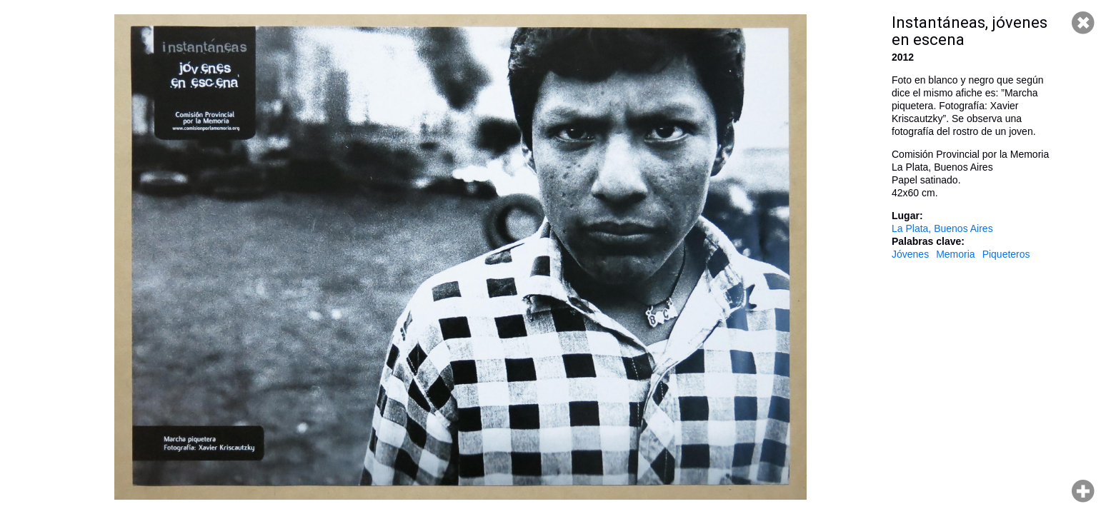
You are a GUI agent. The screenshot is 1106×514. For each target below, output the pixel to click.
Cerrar (1083, 23)
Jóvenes (910, 254)
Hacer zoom (1083, 491)
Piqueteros (1006, 254)
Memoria (955, 254)
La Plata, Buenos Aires (942, 228)
